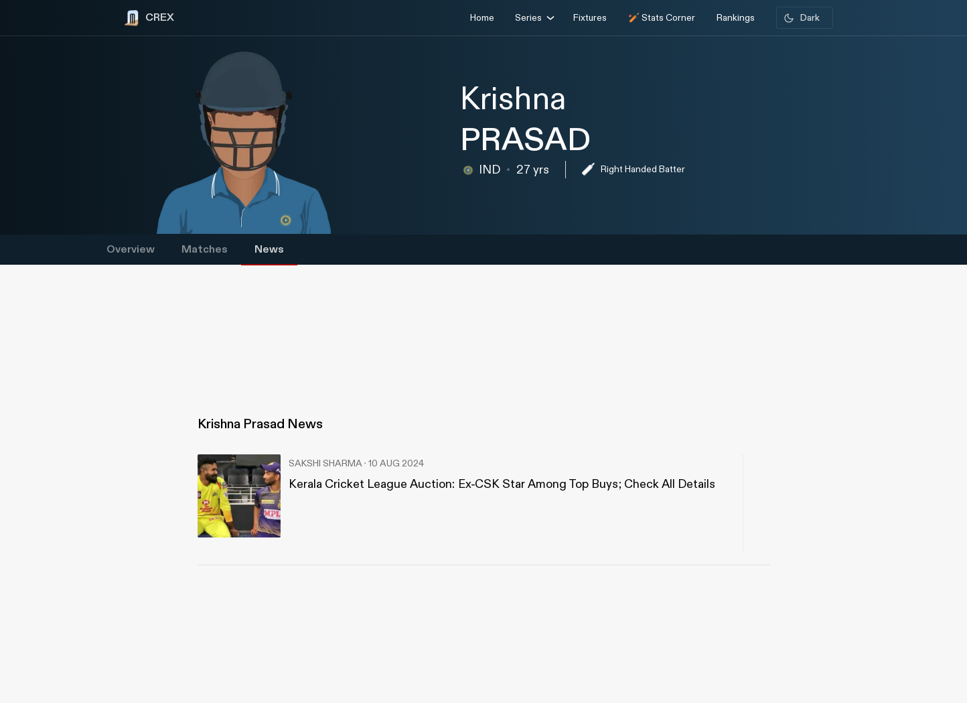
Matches (204, 250)
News (269, 250)
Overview (130, 250)
